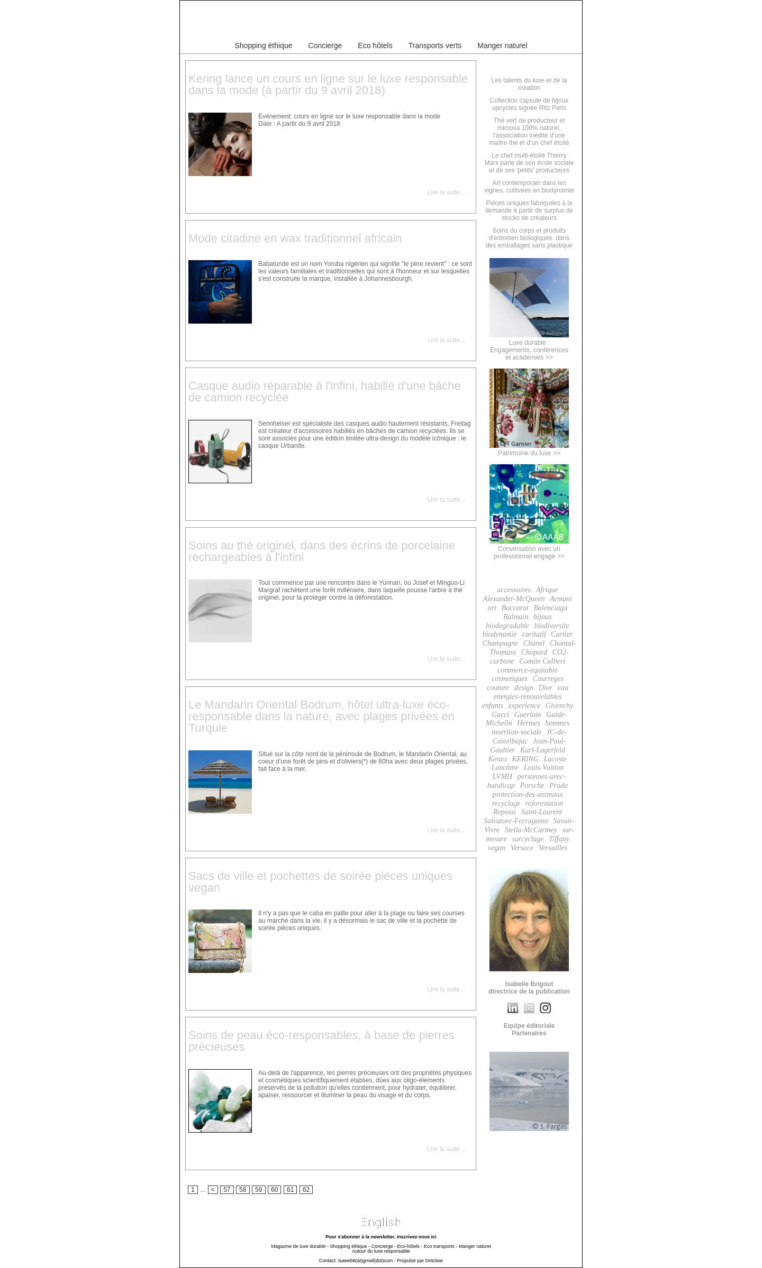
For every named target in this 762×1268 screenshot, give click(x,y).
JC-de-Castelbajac (530, 736)
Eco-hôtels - (410, 1246)
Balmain (515, 617)
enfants (492, 706)
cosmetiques (510, 679)
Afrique (547, 590)
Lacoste (555, 759)
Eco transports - (441, 1246)
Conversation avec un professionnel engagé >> (529, 549)
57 (227, 1189)
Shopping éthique (264, 45)
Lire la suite (444, 192)
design (524, 688)
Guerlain (527, 715)
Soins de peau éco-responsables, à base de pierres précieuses (321, 1040)
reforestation (544, 803)
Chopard (534, 652)
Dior (545, 688)
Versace (522, 848)
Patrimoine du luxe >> (529, 449)
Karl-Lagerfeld (542, 750)
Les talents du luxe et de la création (529, 84)
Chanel (534, 643)
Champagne (501, 643)
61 (290, 1189)
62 (306, 1189)
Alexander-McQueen (514, 599)
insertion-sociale (516, 732)
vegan (496, 848)
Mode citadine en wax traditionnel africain (295, 238)
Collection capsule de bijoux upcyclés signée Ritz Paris (529, 104)
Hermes (528, 723)
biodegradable (507, 626)
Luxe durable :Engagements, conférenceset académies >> (529, 346)
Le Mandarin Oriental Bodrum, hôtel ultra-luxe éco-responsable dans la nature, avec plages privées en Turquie (321, 716)
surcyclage (527, 839)
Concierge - (383, 1246)
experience (524, 706)
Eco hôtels (375, 45)
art (492, 608)
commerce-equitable (527, 670)
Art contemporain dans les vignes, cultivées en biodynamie (529, 186)
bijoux (542, 617)
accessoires (514, 590)
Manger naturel (502, 45)
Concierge (325, 45)
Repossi (504, 812)
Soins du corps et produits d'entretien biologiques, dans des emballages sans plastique (529, 238)
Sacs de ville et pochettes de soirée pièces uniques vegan (320, 881)
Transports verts (435, 45)
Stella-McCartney (530, 830)
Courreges (548, 679)
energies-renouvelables (527, 697)
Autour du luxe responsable (381, 1251)
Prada (558, 785)
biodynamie (500, 634)
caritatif (534, 634)
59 (258, 1189)
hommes (557, 723)
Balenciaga (550, 608)
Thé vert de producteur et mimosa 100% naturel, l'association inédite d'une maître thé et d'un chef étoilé (529, 131)
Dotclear (434, 1260)
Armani (561, 599)
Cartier (562, 634)
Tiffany (559, 839)
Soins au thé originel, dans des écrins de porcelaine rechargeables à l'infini (321, 551)
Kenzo (497, 759)
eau (563, 688)
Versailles (553, 848)
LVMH (503, 776)
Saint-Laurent (541, 812)
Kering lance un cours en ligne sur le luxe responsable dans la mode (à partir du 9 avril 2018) (328, 84)
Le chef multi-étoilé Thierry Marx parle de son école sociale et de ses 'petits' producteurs (529, 163)
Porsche (532, 785)
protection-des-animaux (527, 794)
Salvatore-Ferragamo (516, 821)
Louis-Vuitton (543, 767)
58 (243, 1189)
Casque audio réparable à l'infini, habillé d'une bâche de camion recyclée (324, 391)
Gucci (500, 715)
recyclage (506, 803)
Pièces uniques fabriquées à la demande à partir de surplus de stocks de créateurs (529, 210)
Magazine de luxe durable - (300, 1246)
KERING (525, 759)
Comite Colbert (542, 661)
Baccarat (515, 608)
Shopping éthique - (350, 1246)
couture (498, 688)
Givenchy (560, 706)
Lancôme (505, 767)
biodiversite (551, 626)
